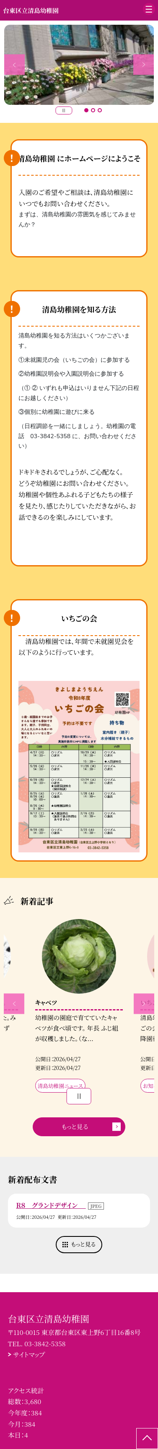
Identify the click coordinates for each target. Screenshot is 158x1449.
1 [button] (86, 110)
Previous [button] (14, 65)
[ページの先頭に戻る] (147, 1438)
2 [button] (93, 110)
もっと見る (75, 1126)
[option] (79, 65)
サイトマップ (29, 1354)
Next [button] (143, 65)
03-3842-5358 (44, 1343)
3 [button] (100, 110)
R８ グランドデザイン (50, 1205)
